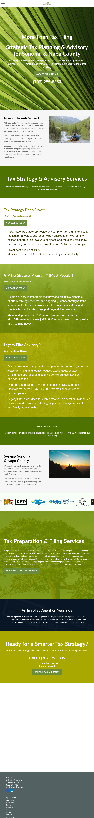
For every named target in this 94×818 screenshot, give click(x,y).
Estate (8, 805)
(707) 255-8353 (16, 780)
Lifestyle (9, 815)
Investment (10, 803)
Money (8, 812)
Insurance (9, 807)
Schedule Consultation (47, 672)
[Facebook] (7, 790)
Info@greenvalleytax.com (15, 787)
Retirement (10, 800)
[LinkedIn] (11, 790)
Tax (7, 810)
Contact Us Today (15, 223)
